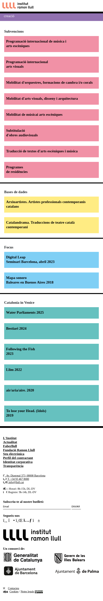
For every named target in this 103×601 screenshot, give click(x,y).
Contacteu (13, 588)
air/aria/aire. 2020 (20, 390)
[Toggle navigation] (97, 6)
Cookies (10, 591)
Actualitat (10, 442)
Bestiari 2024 (16, 328)
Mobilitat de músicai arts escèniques (34, 114)
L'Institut (10, 438)
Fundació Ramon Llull (19, 450)
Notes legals (27, 591)
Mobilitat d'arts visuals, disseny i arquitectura (42, 98)
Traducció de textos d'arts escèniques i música (42, 151)
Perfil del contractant (18, 458)
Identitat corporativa (18, 462)
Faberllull (10, 446)
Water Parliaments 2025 (25, 312)
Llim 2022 (14, 370)
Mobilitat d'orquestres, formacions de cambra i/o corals (49, 82)
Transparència (13, 466)
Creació (9, 16)
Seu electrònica (13, 454)
